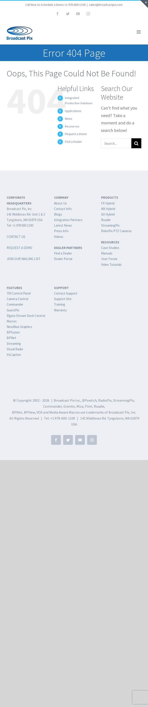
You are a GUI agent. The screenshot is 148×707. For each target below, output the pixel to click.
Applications (73, 111)
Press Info (61, 231)
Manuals (106, 253)
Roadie (106, 220)
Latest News (63, 225)
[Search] (136, 143)
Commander (15, 304)
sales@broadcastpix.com (106, 5)
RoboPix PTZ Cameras (116, 231)
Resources (72, 126)
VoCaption (14, 355)
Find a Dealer (73, 142)
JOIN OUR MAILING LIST (23, 259)
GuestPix (13, 310)
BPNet (11, 338)
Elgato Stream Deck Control (26, 316)
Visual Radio (15, 349)
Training (59, 304)
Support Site (63, 299)
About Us (60, 203)
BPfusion (13, 332)
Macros (12, 321)
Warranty (60, 310)
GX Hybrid (108, 214)
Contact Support (65, 293)
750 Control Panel (19, 293)
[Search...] (116, 143)
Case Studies (110, 248)
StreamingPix (110, 225)
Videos (58, 237)
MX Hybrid (108, 209)
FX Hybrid (107, 203)
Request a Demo (76, 134)
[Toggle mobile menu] (139, 32)
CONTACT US (16, 237)
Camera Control (17, 299)
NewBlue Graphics (19, 327)
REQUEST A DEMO (19, 248)
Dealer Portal (63, 259)
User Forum (109, 259)
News (68, 119)
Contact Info (63, 209)
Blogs (58, 214)
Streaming (14, 343)
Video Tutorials (111, 264)
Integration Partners (68, 220)
